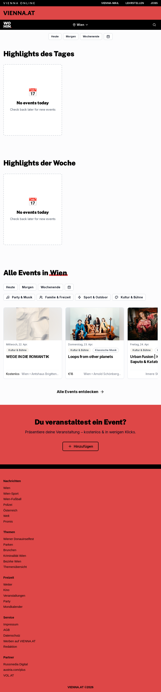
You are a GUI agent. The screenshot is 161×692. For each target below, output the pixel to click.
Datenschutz (11, 635)
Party (6, 601)
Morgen (71, 36)
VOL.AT (8, 675)
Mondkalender (13, 606)
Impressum (10, 624)
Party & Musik (19, 297)
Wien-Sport (10, 493)
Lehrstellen (135, 3)
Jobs (154, 3)
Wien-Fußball (12, 499)
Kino (6, 590)
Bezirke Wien (12, 561)
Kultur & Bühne (129, 297)
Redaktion (10, 646)
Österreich (10, 510)
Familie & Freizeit (55, 297)
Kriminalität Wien (14, 555)
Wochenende (91, 36)
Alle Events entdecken (80, 391)
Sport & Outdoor (93, 297)
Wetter (7, 584)
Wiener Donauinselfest (18, 539)
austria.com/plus (14, 669)
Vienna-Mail (110, 3)
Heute (55, 36)
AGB (6, 630)
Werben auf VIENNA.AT (19, 641)
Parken (8, 544)
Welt (6, 516)
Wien (6, 488)
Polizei (7, 504)
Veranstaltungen (14, 595)
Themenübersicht (15, 567)
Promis (8, 521)
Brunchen (9, 550)
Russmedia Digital (15, 664)
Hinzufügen (80, 446)
